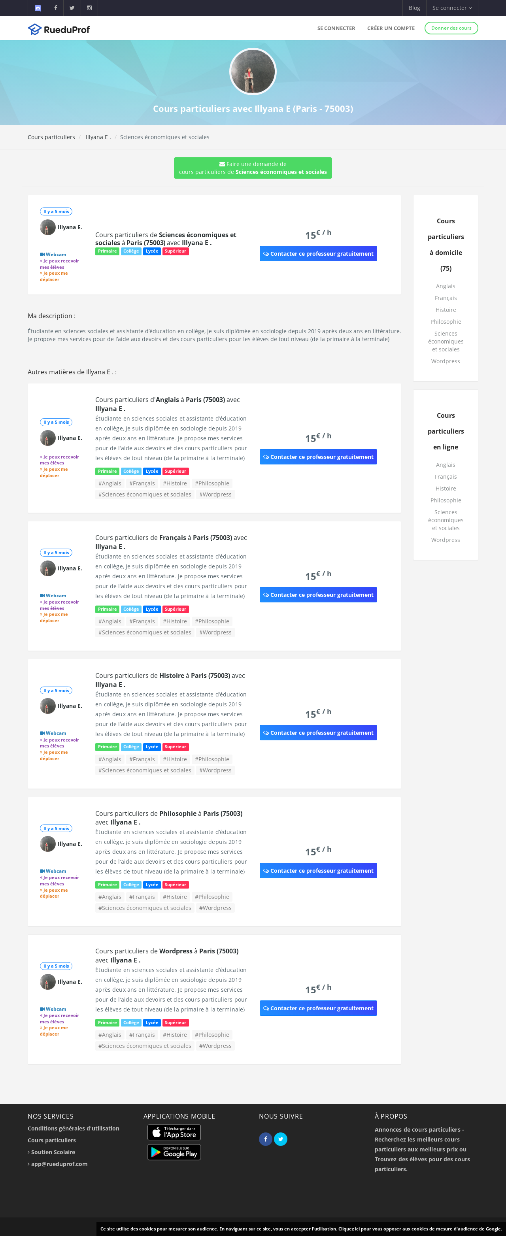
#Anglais (109, 483)
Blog (414, 7)
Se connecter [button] (452, 7)
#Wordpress (215, 494)
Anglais (445, 286)
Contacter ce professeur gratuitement (318, 253)
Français (446, 298)
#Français (142, 483)
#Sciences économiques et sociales (144, 494)
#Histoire (175, 483)
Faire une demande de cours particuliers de (253, 167)
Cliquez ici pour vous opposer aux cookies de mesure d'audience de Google (419, 1229)
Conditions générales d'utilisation (73, 1128)
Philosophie (445, 321)
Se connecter (336, 28)
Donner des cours (451, 28)
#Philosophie (212, 483)
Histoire (446, 309)
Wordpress (445, 361)
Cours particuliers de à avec (165, 238)
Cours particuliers (51, 137)
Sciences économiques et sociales (446, 341)
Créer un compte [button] (391, 28)
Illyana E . (97, 137)
